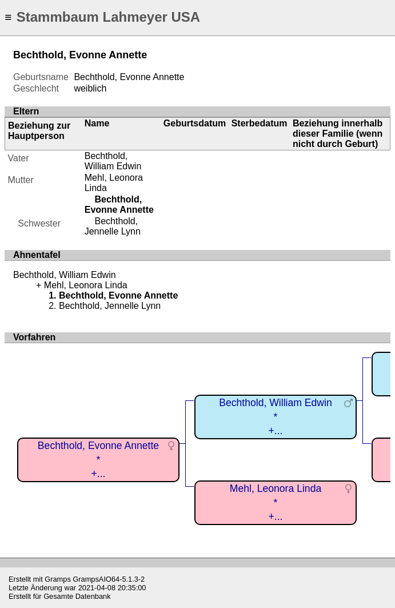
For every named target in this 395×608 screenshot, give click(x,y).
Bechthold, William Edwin (113, 161)
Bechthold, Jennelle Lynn (113, 226)
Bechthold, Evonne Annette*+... (98, 459)
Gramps (58, 579)
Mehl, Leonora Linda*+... (275, 502)
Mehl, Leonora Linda (85, 285)
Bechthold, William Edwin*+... (275, 416)
